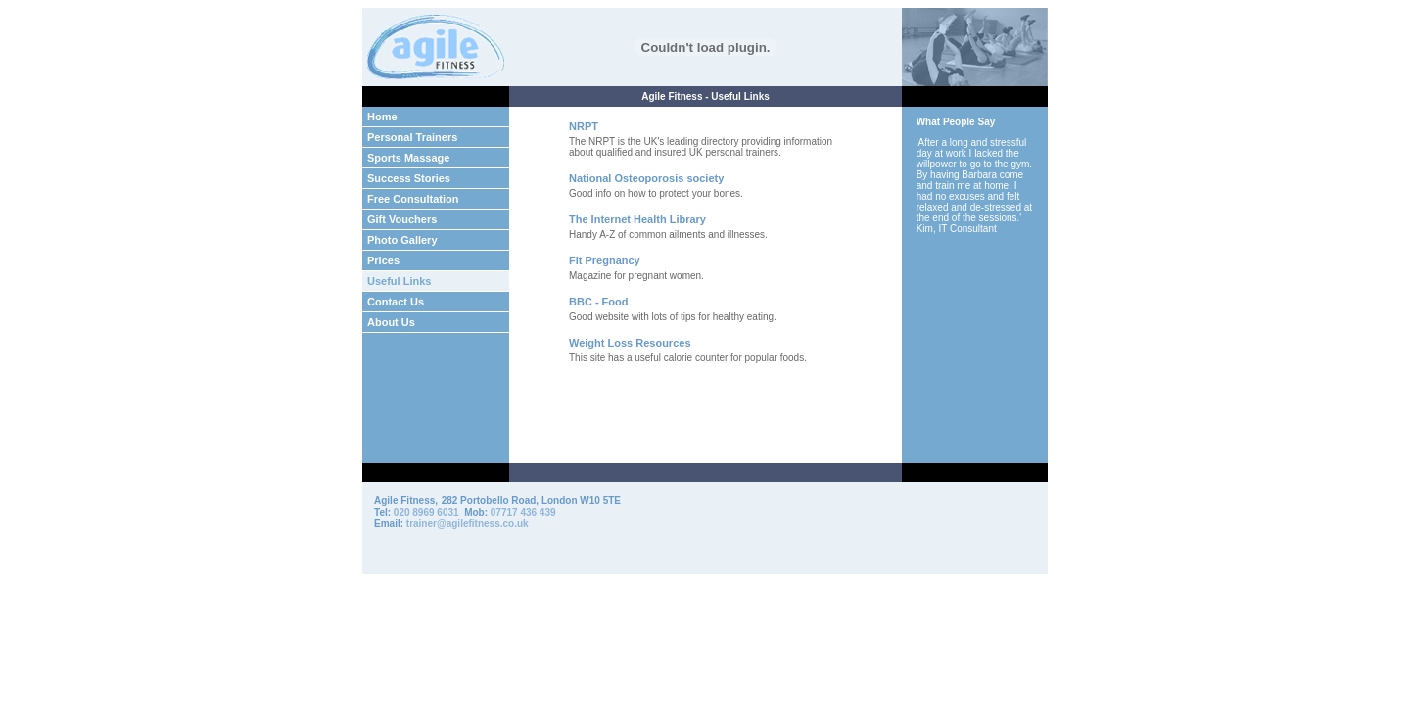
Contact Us (395, 301)
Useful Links (399, 281)
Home (382, 116)
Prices (383, 260)
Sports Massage (408, 158)
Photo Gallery (402, 240)
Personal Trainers (412, 137)
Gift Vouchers (402, 219)
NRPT (583, 126)
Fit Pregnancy (604, 260)
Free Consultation (413, 199)
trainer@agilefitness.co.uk (467, 523)
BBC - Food (598, 301)
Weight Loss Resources (630, 343)
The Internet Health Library (637, 219)
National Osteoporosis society (646, 178)
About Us (391, 322)
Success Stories (408, 178)
